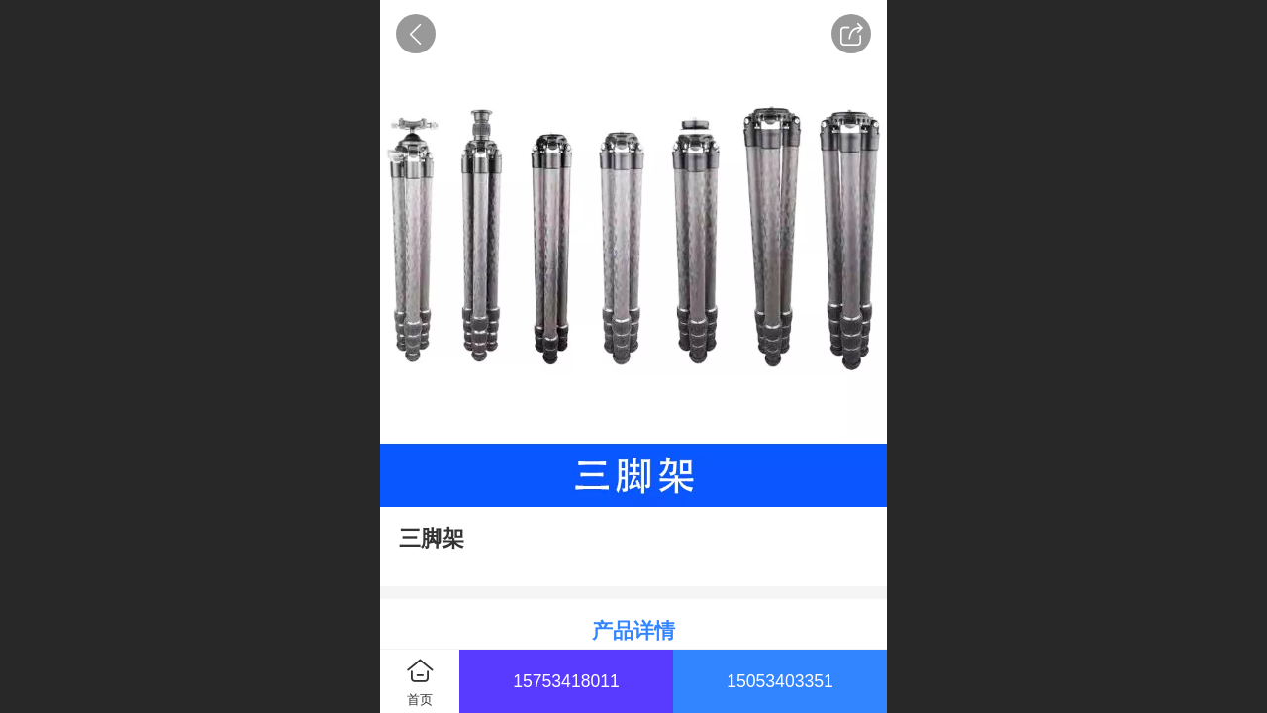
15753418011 (566, 681)
